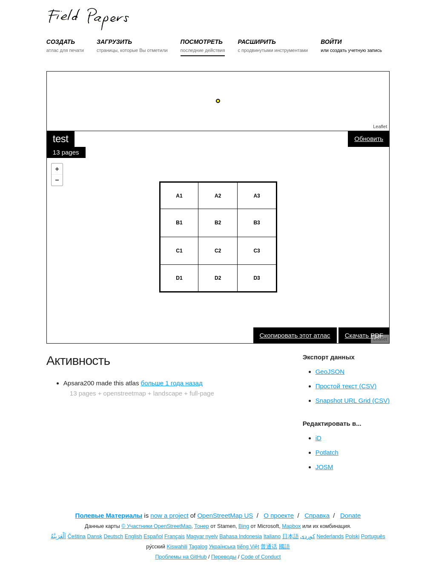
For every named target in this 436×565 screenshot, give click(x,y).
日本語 (290, 536)
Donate (350, 515)
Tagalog (198, 547)
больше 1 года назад (172, 383)
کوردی (307, 536)
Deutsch (113, 536)
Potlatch (327, 452)
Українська (222, 547)
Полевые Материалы (109, 515)
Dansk (94, 536)
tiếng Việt (248, 547)
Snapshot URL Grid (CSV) (353, 400)
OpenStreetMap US (225, 515)
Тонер (201, 526)
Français (174, 536)
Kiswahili (176, 547)
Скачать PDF (364, 335)
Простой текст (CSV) (346, 386)
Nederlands (330, 536)
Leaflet (380, 126)
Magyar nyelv (202, 536)
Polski (352, 536)
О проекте (279, 515)
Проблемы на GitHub (181, 557)
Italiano (272, 536)
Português (373, 536)
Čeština (77, 536)
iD (318, 438)
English (133, 536)
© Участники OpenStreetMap (156, 526)
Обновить (368, 138)
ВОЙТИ (331, 41)
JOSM (324, 466)
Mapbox (291, 526)
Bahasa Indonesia (240, 536)
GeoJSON (330, 371)
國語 (284, 547)
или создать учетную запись (351, 50)
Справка (317, 515)
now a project (169, 515)
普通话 (269, 547)
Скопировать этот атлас (295, 335)
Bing (243, 526)
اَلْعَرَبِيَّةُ (58, 536)
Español (153, 536)
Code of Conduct (261, 557)
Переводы (223, 557)
